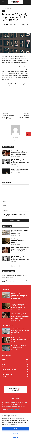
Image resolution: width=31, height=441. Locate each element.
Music (7, 7)
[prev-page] (3, 177)
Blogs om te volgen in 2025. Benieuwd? (18, 346)
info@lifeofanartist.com (14, 409)
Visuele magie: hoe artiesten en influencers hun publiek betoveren (19, 240)
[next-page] (5, 177)
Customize (15, 433)
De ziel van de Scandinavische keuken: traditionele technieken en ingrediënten (19, 232)
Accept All (15, 428)
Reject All (15, 437)
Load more (15, 266)
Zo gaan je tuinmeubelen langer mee (23, 117)
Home (3, 7)
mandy (7, 24)
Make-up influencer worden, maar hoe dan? (19, 339)
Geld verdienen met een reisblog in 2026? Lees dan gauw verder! (20, 330)
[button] (28, 134)
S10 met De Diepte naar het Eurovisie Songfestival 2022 (8, 117)
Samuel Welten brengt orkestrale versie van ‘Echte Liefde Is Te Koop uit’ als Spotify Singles (20, 152)
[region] (15, 427)
